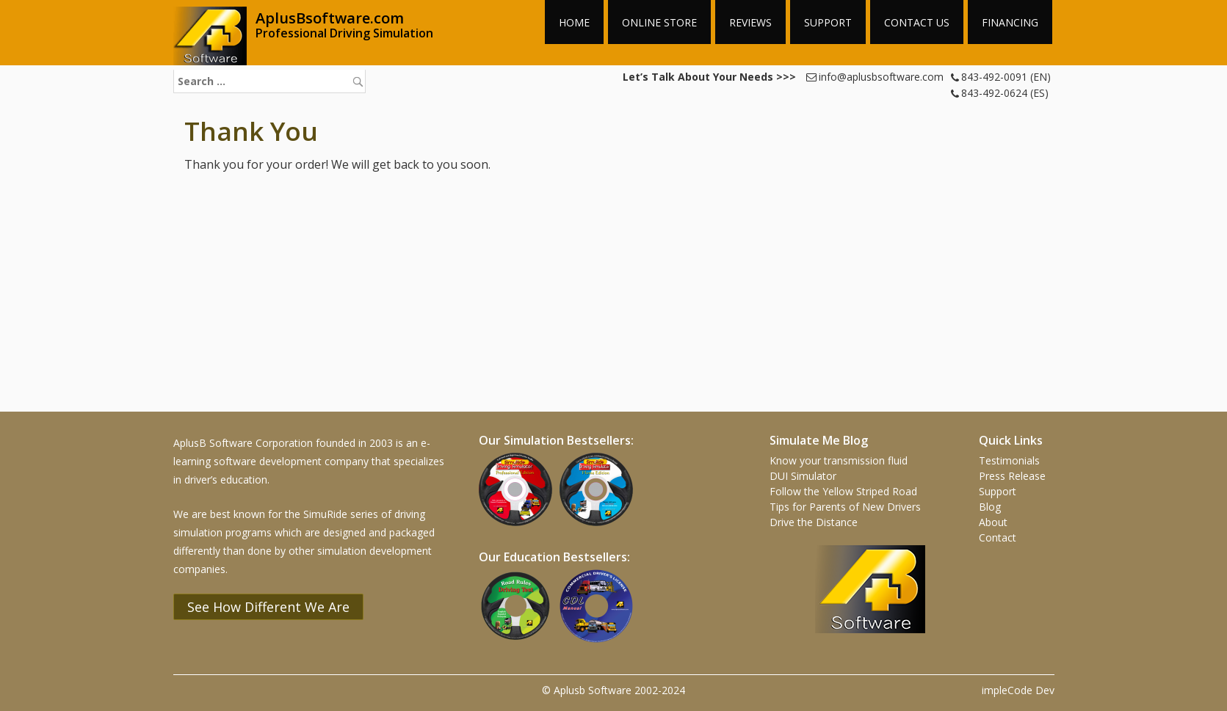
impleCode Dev (1018, 690)
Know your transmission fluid (839, 460)
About (993, 522)
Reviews (750, 22)
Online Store (659, 22)
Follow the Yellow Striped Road (843, 491)
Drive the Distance (814, 522)
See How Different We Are (268, 607)
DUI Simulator (803, 476)
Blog (990, 507)
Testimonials (1009, 460)
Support (828, 22)
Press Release (1012, 476)
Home (574, 22)
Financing (1010, 22)
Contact (997, 537)
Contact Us (916, 22)
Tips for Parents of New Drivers (845, 507)
